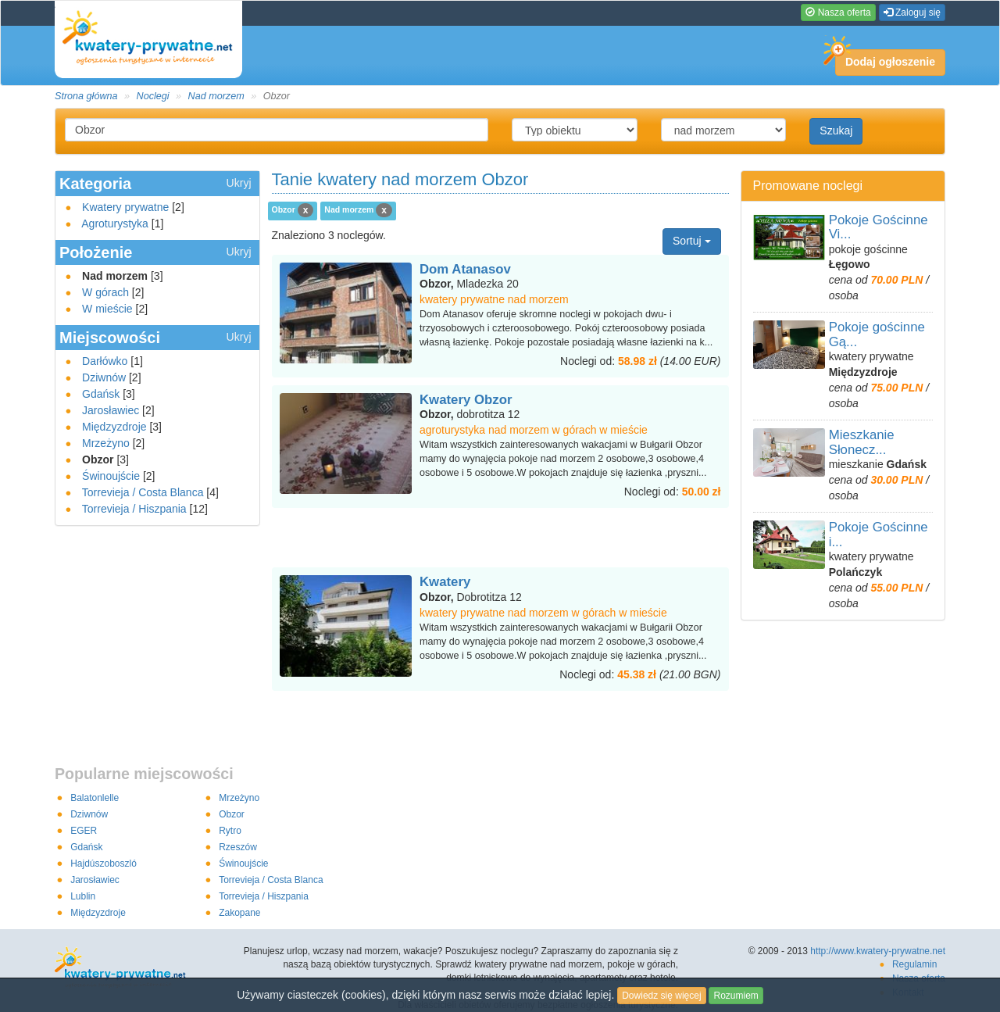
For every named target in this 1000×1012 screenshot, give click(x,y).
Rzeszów (238, 847)
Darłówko (104, 361)
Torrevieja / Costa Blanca (143, 492)
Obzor (232, 814)
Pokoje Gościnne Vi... (878, 227)
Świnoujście (111, 476)
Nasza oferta (837, 12)
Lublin (82, 896)
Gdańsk (101, 394)
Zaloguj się (912, 12)
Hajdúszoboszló (103, 863)
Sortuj (691, 240)
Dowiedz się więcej (661, 995)
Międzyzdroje (114, 426)
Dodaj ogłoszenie (885, 58)
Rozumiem (735, 995)
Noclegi (153, 96)
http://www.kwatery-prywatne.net (877, 951)
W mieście (107, 308)
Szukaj (836, 130)
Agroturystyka (114, 223)
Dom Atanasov (465, 269)
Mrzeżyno (106, 443)
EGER (83, 830)
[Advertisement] (500, 539)
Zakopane (239, 912)
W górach (105, 292)
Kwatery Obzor (466, 399)
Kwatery (445, 581)
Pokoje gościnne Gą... (877, 334)
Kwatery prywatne (125, 207)
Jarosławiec (110, 410)
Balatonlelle (94, 797)
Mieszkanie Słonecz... (862, 441)
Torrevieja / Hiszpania (134, 508)
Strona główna (86, 96)
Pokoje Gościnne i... (878, 534)
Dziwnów (104, 377)
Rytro (230, 830)
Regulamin (914, 964)
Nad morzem (216, 96)
